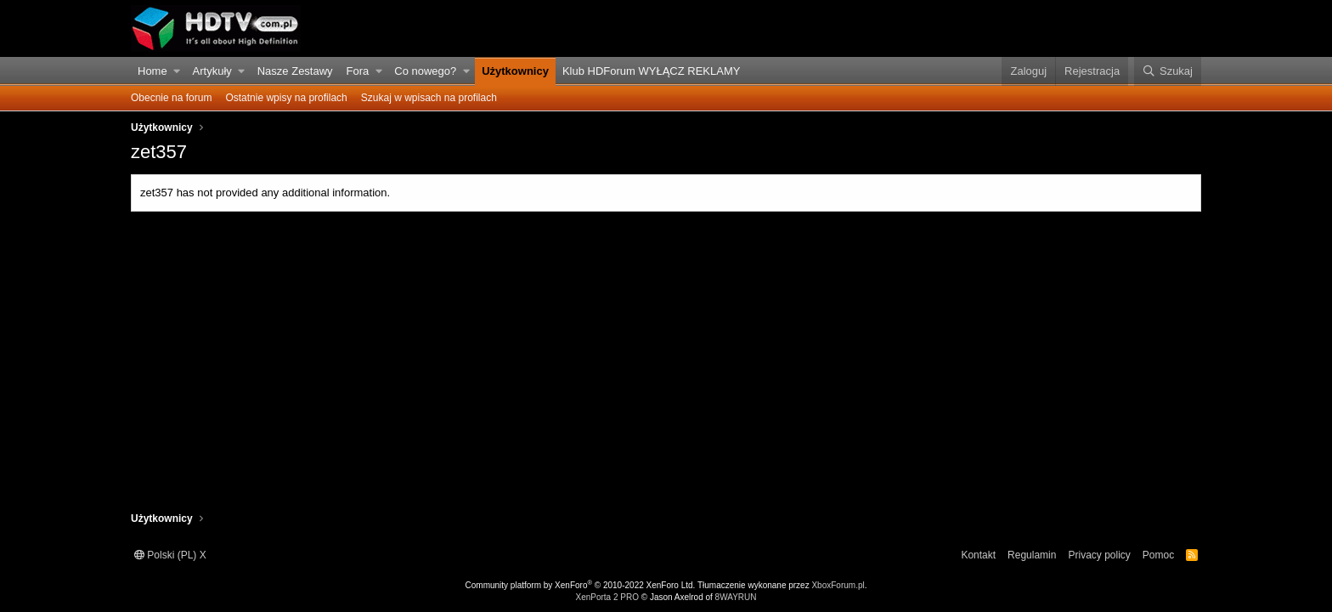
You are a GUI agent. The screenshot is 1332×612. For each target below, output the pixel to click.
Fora (358, 71)
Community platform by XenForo (581, 585)
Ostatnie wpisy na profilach (286, 98)
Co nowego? (425, 71)
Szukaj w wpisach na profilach (429, 98)
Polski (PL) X (170, 555)
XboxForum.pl (837, 585)
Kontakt (978, 555)
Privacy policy (1099, 555)
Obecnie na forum (171, 98)
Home (152, 71)
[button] (177, 71)
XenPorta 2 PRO (606, 597)
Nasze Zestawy (295, 71)
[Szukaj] (1167, 71)
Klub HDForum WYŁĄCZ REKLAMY (651, 71)
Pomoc (1158, 555)
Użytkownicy (515, 71)
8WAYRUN (736, 597)
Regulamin (1031, 555)
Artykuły (212, 71)
